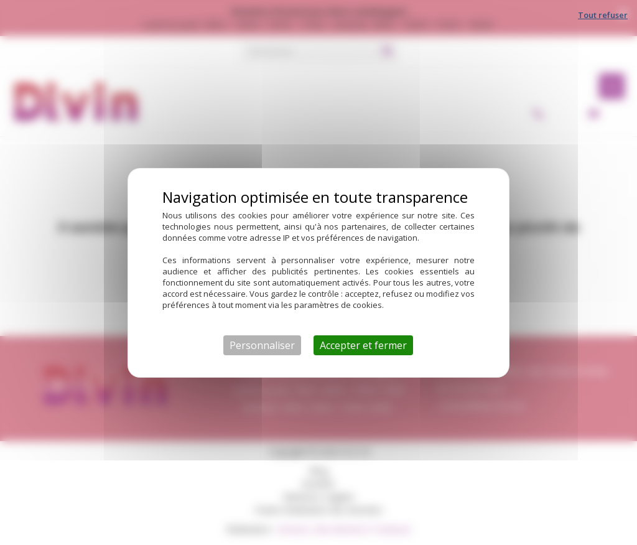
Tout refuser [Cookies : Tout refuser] (603, 15)
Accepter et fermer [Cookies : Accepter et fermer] (363, 345)
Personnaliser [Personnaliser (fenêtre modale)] (262, 345)
